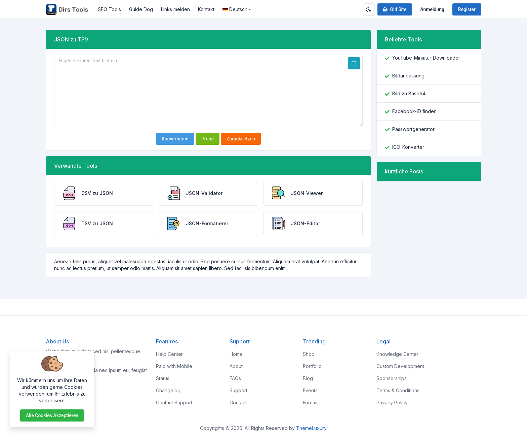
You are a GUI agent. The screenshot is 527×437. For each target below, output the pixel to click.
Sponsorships (391, 378)
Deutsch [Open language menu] (234, 9)
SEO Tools (109, 9)
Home (236, 354)
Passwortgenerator (413, 129)
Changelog (168, 390)
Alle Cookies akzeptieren (52, 415)
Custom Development (400, 366)
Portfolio (312, 366)
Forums (311, 402)
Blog (308, 378)
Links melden (175, 9)
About (236, 366)
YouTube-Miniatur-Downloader (426, 58)
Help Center (169, 354)
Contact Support (174, 402)
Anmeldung (432, 9)
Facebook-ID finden (414, 111)
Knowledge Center (397, 354)
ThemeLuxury (311, 428)
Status (162, 378)
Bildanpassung (408, 75)
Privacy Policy (392, 402)
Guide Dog (141, 9)
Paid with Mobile (174, 366)
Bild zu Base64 (408, 93)
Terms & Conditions (397, 390)
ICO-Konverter (408, 147)
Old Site (394, 9)
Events (310, 390)
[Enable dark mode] (369, 9)
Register (467, 9)
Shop (309, 354)
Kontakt (206, 9)
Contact (238, 402)
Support (238, 390)
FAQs (235, 378)
